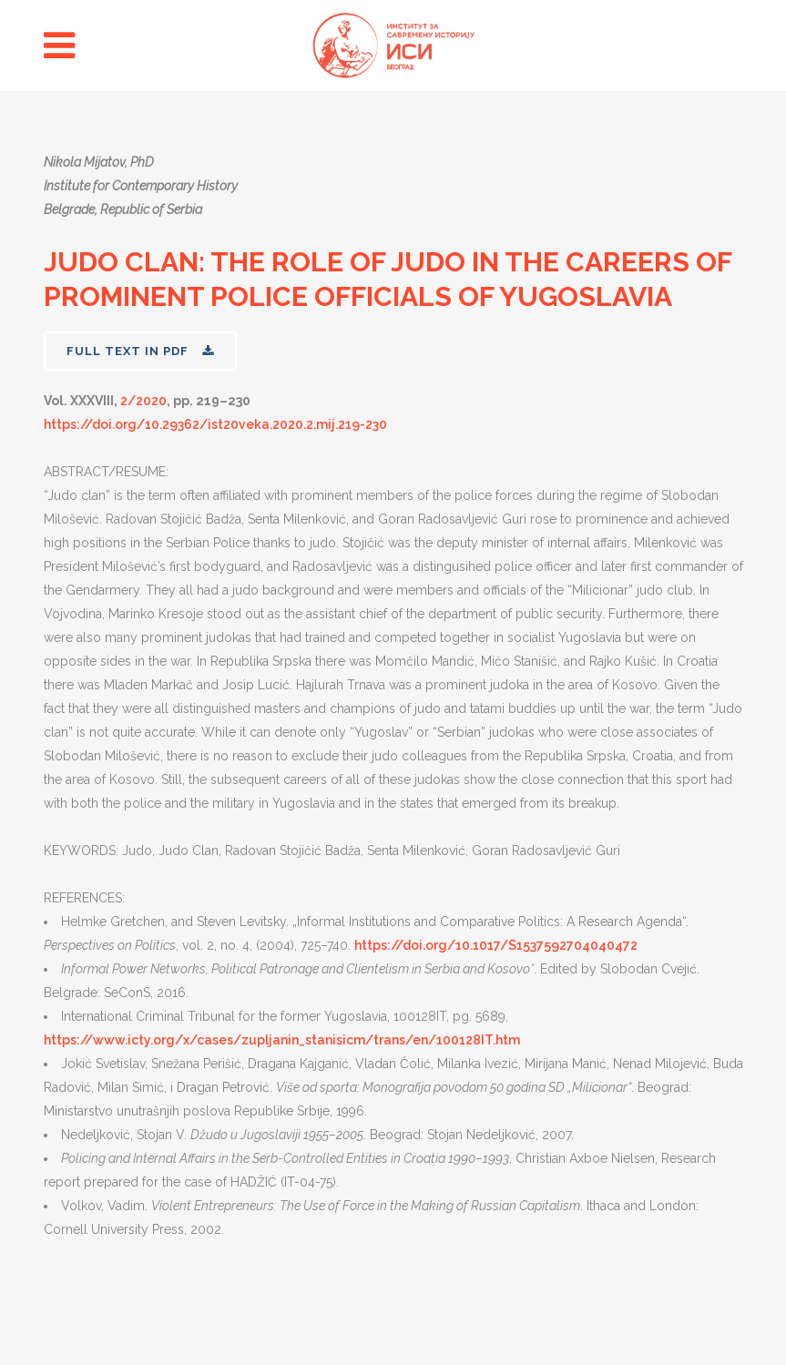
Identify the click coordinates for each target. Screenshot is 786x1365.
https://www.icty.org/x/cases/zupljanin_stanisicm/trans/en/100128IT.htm (282, 1040)
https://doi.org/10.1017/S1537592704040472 (496, 945)
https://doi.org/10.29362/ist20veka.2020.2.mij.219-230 (215, 424)
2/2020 (143, 400)
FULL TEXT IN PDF (140, 351)
